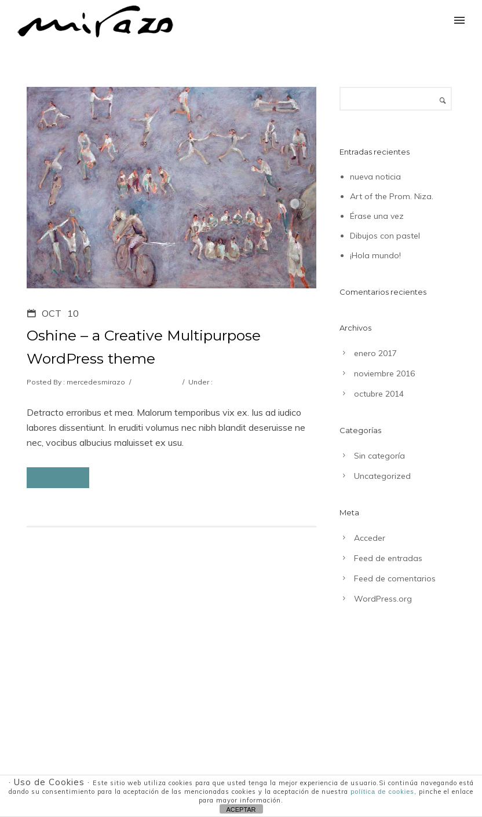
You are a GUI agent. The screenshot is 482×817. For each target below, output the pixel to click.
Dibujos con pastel (385, 235)
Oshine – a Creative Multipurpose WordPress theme (144, 347)
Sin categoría (379, 455)
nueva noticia (375, 176)
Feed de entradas (388, 558)
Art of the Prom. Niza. (391, 196)
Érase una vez (377, 216)
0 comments (156, 382)
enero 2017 (375, 353)
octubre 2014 (379, 394)
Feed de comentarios (395, 578)
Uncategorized (239, 382)
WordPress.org (383, 598)
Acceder (369, 538)
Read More (58, 477)
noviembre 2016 (384, 373)
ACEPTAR (240, 809)
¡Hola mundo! (375, 255)
